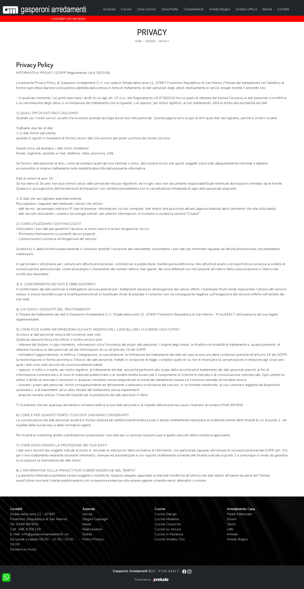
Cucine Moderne (167, 519)
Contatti (283, 9)
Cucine (126, 9)
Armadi (232, 534)
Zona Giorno (146, 9)
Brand (267, 9)
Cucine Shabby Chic (170, 539)
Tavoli (231, 524)
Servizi (87, 514)
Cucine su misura (168, 529)
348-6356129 (29, 529)
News (86, 524)
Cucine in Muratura (169, 534)
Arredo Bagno (219, 9)
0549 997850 (27, 524)
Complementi (194, 9)
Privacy (164, 41)
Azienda (109, 9)
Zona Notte (169, 9)
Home (138, 41)
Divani (232, 519)
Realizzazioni (92, 529)
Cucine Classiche (168, 524)
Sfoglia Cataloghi (95, 519)
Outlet (87, 534)
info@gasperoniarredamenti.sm (45, 534)
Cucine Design (166, 514)
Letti (230, 529)
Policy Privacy (93, 539)
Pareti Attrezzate (239, 514)
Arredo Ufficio (246, 9)
